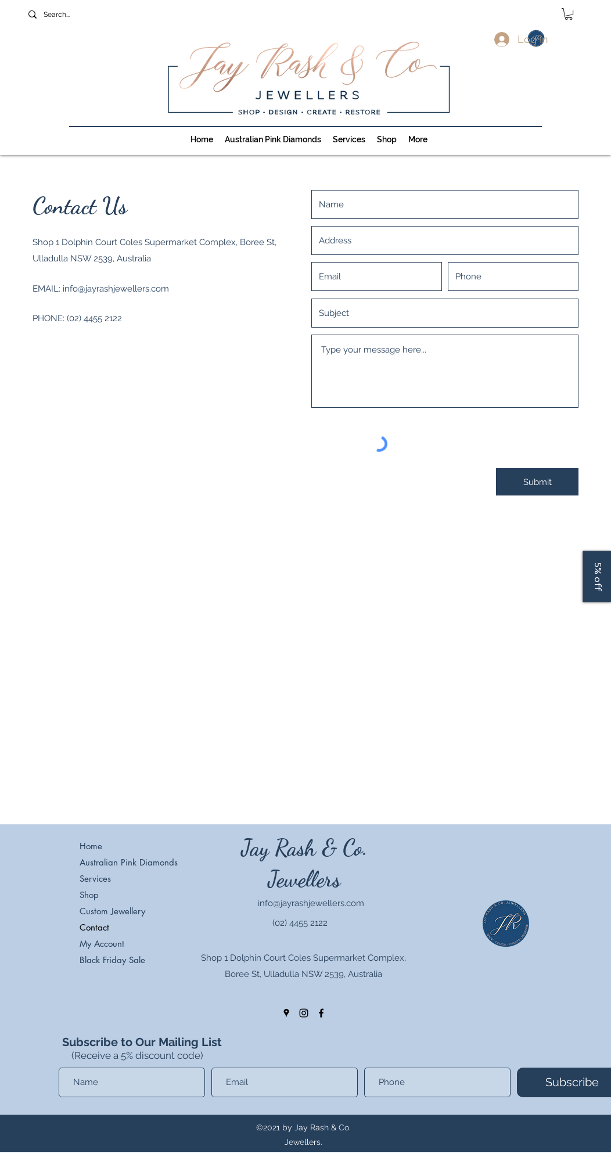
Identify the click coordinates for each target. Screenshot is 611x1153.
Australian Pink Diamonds (126, 862)
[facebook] (321, 1013)
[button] (569, 14)
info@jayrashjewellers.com (116, 288)
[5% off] (597, 576)
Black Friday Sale (112, 959)
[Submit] (537, 481)
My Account (102, 943)
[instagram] (304, 1013)
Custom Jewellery (112, 911)
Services (95, 878)
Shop (89, 894)
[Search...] (90, 14)
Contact (94, 927)
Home (91, 846)
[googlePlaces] (286, 1013)
